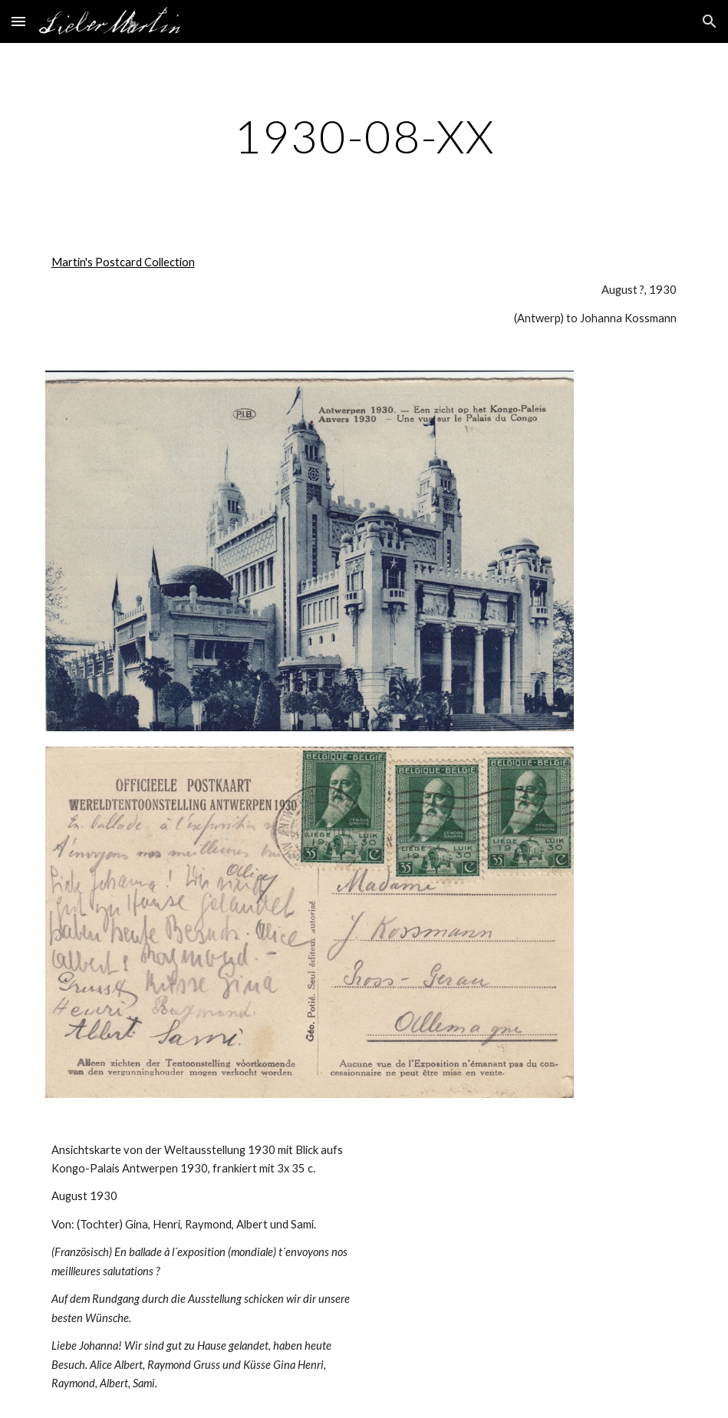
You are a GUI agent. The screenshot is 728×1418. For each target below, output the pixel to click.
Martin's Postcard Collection (123, 262)
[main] (364, 135)
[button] (18, 21)
